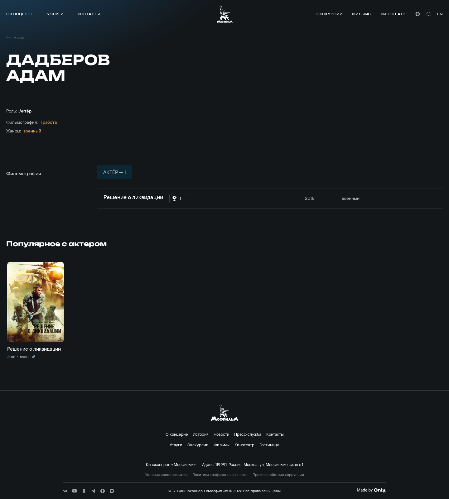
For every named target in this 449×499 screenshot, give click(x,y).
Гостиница (269, 444)
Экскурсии (329, 14)
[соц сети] (65, 490)
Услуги (55, 14)
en (440, 14)
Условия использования (166, 475)
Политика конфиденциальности (220, 475)
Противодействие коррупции (278, 475)
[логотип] (225, 14)
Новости (221, 434)
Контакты (89, 14)
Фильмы (361, 14)
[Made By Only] (371, 490)
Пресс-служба (247, 434)
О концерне (19, 14)
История (201, 434)
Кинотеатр (393, 14)
